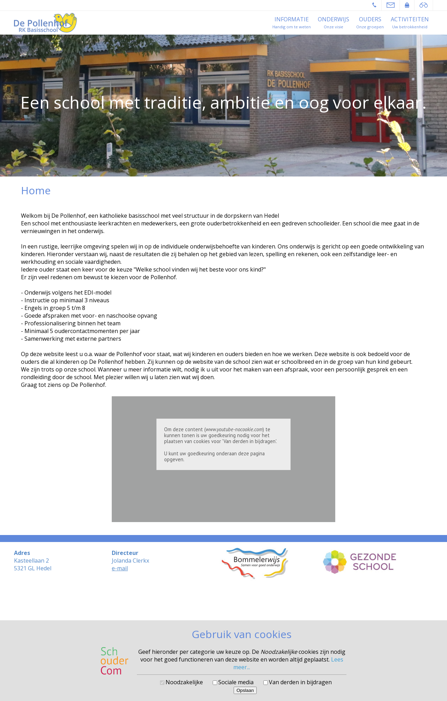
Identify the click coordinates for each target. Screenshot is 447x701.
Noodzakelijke (184, 682)
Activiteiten (410, 19)
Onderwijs (333, 19)
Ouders (370, 19)
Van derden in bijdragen (300, 682)
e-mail (120, 568)
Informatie (291, 19)
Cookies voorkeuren (224, 610)
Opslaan (245, 690)
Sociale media (236, 682)
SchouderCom (242, 605)
